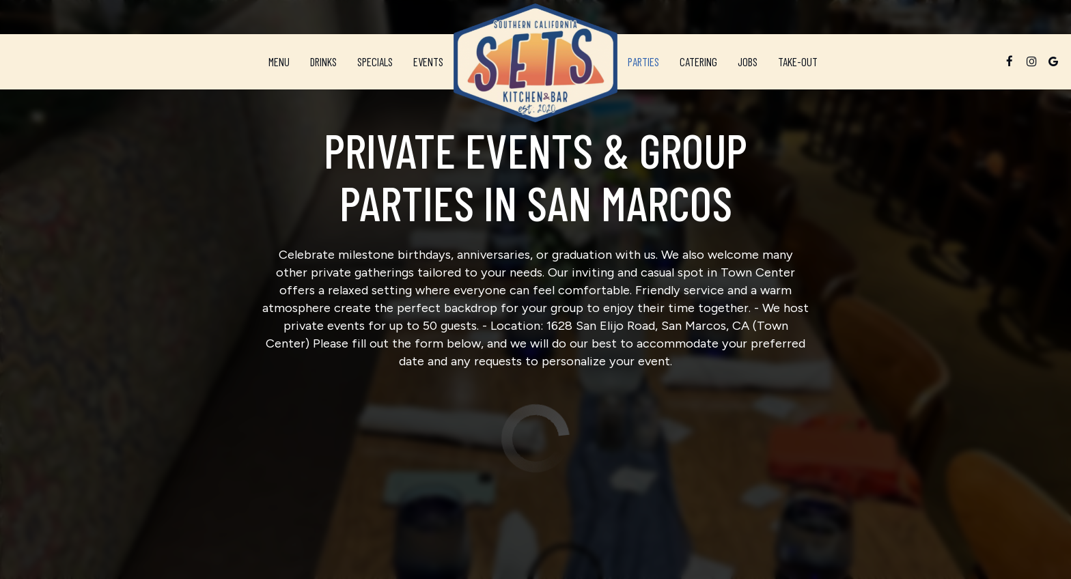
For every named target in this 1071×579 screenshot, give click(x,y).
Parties (643, 61)
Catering (698, 61)
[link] (535, 62)
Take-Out (793, 61)
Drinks (323, 61)
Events (428, 61)
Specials (375, 61)
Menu (279, 61)
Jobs (747, 61)
